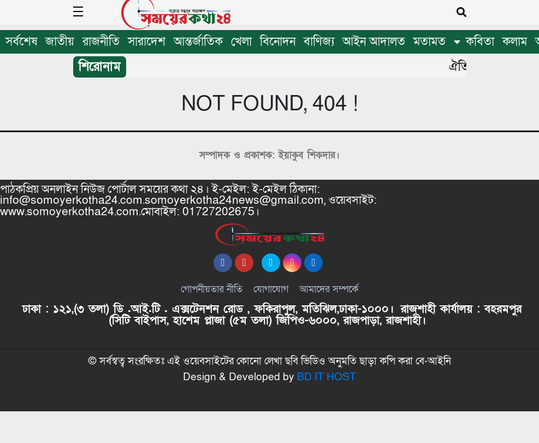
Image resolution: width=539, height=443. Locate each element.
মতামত (429, 42)
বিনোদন (277, 42)
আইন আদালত (373, 42)
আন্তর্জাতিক (198, 42)
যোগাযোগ (270, 305)
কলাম (514, 42)
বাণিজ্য (319, 42)
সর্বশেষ (21, 42)
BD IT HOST (326, 408)
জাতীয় (59, 42)
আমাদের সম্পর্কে (328, 305)
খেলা (241, 42)
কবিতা (480, 42)
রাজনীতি (101, 42)
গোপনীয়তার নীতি (211, 305)
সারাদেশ (146, 42)
